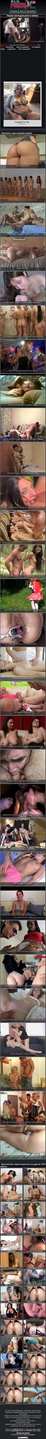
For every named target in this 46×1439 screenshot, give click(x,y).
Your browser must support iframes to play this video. (23, 30)
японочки (9, 47)
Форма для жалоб (23, 1433)
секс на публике (22, 47)
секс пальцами (24, 49)
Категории (14, 11)
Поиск (22, 11)
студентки (11, 49)
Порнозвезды (30, 11)
